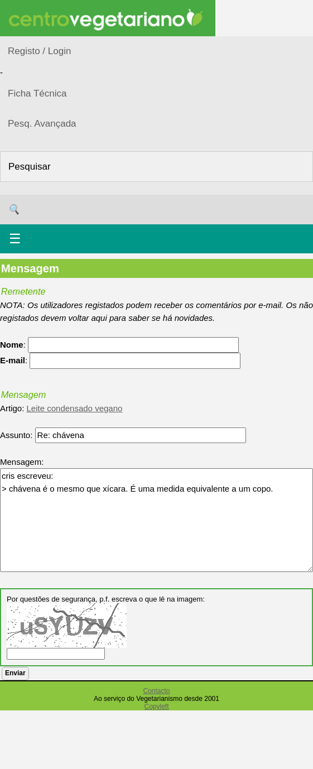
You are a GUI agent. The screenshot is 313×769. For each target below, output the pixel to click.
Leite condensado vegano (75, 408)
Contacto (156, 691)
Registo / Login (39, 51)
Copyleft (156, 706)
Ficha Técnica (37, 93)
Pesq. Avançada (42, 123)
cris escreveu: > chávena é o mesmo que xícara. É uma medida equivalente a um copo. (156, 520)
